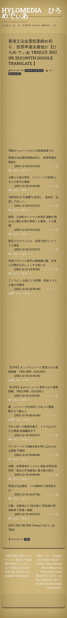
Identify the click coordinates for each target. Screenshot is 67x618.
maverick (14, 73)
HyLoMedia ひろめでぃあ (32, 13)
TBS (27, 539)
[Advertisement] (33, 114)
